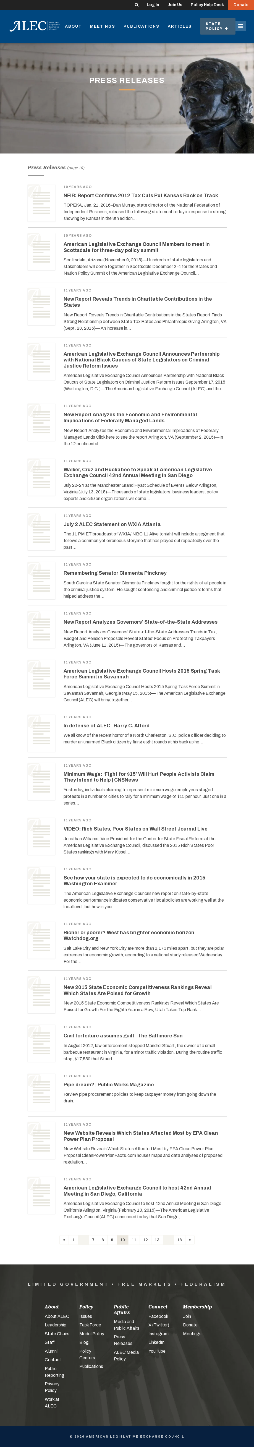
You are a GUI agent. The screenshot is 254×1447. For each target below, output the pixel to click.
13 (157, 1240)
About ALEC (57, 1316)
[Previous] (64, 1240)
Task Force (90, 1325)
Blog (84, 1342)
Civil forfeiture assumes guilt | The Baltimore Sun (123, 1036)
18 (179, 1240)
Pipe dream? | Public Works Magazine (109, 1084)
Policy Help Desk (207, 5)
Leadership (55, 1325)
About (73, 26)
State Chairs (57, 1333)
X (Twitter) (158, 1325)
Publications (141, 26)
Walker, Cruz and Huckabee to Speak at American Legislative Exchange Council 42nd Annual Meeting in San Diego (138, 472)
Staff (50, 1342)
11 (134, 1240)
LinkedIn (156, 1342)
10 (122, 1240)
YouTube (157, 1351)
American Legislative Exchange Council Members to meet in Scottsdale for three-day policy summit (137, 247)
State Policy (217, 26)
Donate (241, 5)
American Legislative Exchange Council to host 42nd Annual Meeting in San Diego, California (137, 1191)
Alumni (51, 1351)
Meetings (102, 26)
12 (145, 1240)
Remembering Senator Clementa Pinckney (115, 573)
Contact (53, 1359)
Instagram (158, 1333)
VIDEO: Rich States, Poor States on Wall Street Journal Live (136, 829)
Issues (85, 1316)
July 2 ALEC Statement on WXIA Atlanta (112, 524)
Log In (153, 5)
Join (187, 1316)
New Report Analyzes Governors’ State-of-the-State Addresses (141, 622)
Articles (180, 26)
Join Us (174, 5)
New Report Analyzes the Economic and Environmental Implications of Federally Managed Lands (130, 417)
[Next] (190, 1240)
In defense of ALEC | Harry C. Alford (107, 725)
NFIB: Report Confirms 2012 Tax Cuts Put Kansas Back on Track (141, 195)
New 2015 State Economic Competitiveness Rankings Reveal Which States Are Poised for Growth (138, 990)
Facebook (158, 1316)
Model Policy (91, 1333)
